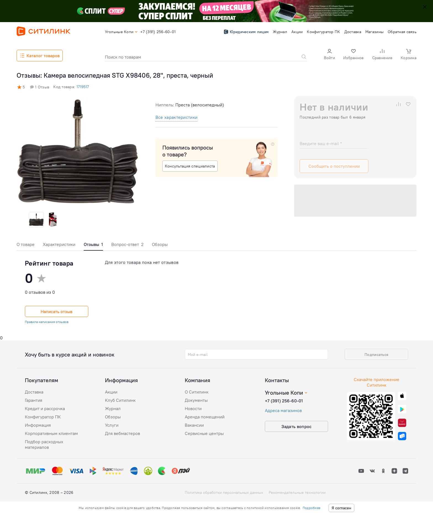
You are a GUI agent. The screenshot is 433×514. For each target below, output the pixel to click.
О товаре (26, 244)
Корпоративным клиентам (51, 433)
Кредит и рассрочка (45, 408)
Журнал (113, 408)
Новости (193, 408)
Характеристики (59, 244)
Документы (196, 400)
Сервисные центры (204, 433)
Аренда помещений (205, 416)
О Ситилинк (196, 392)
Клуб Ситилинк (120, 400)
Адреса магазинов (283, 410)
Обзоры (160, 244)
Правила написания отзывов (46, 322)
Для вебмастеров (122, 433)
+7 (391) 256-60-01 (284, 400)
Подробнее (311, 508)
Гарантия (33, 400)
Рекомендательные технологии (297, 492)
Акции (111, 392)
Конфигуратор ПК (43, 416)
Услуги (111, 425)
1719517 (82, 86)
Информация (38, 425)
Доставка (34, 392)
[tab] (26, 246)
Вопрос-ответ (127, 244)
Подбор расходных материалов (44, 444)
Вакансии (194, 425)
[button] (329, 54)
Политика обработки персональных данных (224, 492)
